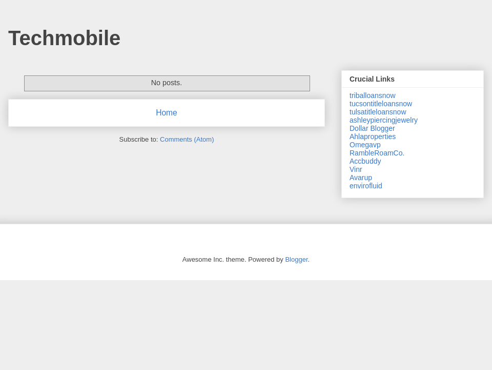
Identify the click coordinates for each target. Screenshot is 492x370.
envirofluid (366, 186)
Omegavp (365, 145)
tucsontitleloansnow (381, 104)
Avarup (361, 177)
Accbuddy (365, 161)
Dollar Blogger (372, 128)
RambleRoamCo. (377, 153)
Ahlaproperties (373, 136)
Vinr (356, 169)
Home (166, 112)
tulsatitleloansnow (378, 112)
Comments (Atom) (187, 139)
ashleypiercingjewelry (384, 120)
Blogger (296, 259)
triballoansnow (373, 95)
